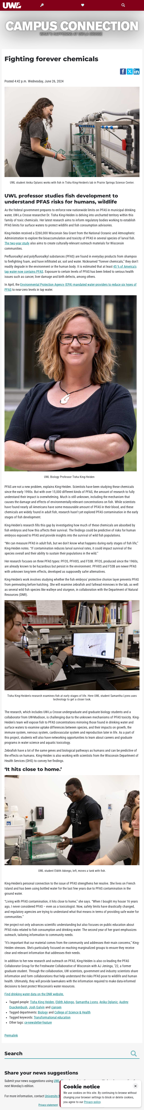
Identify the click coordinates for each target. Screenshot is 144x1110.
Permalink (11, 1035)
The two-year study (16, 243)
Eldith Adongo (65, 1002)
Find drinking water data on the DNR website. (34, 994)
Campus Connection (72, 25)
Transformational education (52, 1017)
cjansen (56, 1007)
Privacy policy (92, 1102)
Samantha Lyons (87, 1002)
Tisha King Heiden (42, 1002)
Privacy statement (48, 1105)
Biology (43, 1012)
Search (70, 1053)
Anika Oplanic (108, 1002)
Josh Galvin (37, 1007)
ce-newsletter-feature (38, 1022)
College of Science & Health (72, 1012)
